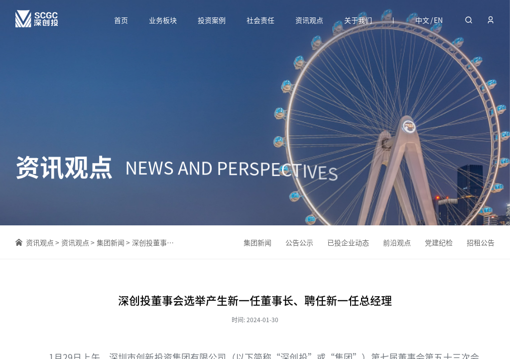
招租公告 (481, 244)
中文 (422, 20)
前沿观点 (397, 243)
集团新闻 (111, 243)
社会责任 (260, 20)
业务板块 (163, 20)
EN (438, 20)
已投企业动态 (348, 242)
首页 (121, 20)
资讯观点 (309, 20)
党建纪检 (439, 243)
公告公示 (299, 242)
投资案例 (212, 20)
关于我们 (358, 20)
